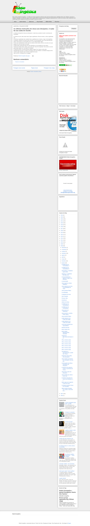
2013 (62, 236)
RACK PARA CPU (66, 329)
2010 (62, 242)
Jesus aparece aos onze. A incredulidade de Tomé (67, 287)
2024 (62, 215)
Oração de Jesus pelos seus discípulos (67, 356)
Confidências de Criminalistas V (65, 265)
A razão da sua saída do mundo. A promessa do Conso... (67, 368)
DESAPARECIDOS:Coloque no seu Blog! (68, 191)
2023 (62, 217)
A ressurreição (65, 281)
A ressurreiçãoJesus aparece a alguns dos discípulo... (67, 278)
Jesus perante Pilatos (66, 290)
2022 (62, 219)
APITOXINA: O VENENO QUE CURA (67, 271)
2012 (62, 238)
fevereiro (64, 260)
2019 (62, 224)
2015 (62, 232)
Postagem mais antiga (49, 68)
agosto (63, 255)
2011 (62, 240)
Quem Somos (23, 21)
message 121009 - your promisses (66, 463)
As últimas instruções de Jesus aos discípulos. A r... (67, 379)
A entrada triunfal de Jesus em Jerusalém (67, 386)
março (63, 259)
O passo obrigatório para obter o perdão (70, 403)
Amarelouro (64, 300)
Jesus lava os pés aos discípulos (66, 372)
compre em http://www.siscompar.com (67, 337)
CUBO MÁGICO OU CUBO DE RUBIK (66, 319)
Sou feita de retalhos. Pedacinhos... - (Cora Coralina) (69, 455)
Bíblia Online (49, 21)
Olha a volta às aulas (66, 339)
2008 (62, 245)
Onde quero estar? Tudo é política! (66, 471)
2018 (62, 226)
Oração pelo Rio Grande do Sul (66, 438)
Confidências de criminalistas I (65, 307)
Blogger (69, 523)
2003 (62, 395)
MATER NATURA (65, 327)
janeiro (63, 262)
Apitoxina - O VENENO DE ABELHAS (67, 274)
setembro (64, 253)
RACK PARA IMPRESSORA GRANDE (65, 332)
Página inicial (34, 68)
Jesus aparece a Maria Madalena (67, 284)
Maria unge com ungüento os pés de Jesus (67, 383)
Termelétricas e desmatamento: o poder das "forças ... (67, 352)
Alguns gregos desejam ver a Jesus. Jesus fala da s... (67, 389)
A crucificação (65, 292)
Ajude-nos (31, 21)
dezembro (64, 247)
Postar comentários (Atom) (35, 71)
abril (63, 257)
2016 (62, 230)
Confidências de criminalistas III (65, 268)
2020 (62, 222)
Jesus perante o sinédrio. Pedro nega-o (67, 314)
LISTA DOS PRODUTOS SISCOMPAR (67, 325)
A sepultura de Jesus (66, 294)
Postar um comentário (19, 61)
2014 (62, 234)
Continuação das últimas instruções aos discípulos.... (67, 364)
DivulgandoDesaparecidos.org (68, 192)
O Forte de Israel (68, 421)
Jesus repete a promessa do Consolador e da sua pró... (67, 360)
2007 (62, 393)
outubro (63, 251)
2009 (62, 243)
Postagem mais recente (19, 68)
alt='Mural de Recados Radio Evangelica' (68, 89)
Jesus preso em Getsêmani (65, 311)
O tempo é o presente (70, 412)
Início (15, 21)
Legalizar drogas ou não (70, 430)
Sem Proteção (65, 296)
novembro (64, 249)
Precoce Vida (65, 298)
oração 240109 (62, 478)
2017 (62, 228)
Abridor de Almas (65, 302)
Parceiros (57, 21)
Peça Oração (40, 21)
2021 (62, 220)
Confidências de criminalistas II (65, 304)
